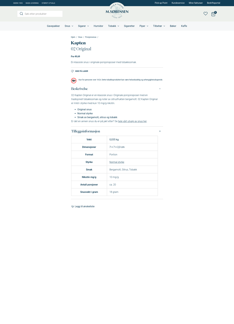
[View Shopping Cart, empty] (213, 14)
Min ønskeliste (206, 14)
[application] (71, 26)
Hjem (73, 37)
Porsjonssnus (90, 37)
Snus (80, 37)
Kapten (78, 43)
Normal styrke (117, 162)
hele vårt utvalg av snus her (132, 121)
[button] (82, 206)
